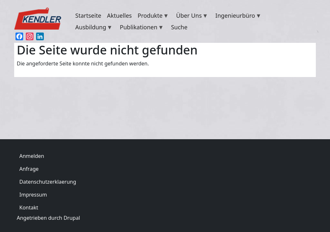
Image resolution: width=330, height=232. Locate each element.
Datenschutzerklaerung (47, 181)
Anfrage (29, 168)
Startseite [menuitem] (88, 15)
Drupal (71, 217)
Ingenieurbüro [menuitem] (236, 16)
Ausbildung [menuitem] (93, 28)
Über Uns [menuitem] (190, 16)
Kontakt (28, 207)
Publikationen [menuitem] (140, 28)
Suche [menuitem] (179, 27)
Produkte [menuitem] (152, 16)
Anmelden (31, 156)
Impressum (33, 194)
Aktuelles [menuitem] (119, 15)
